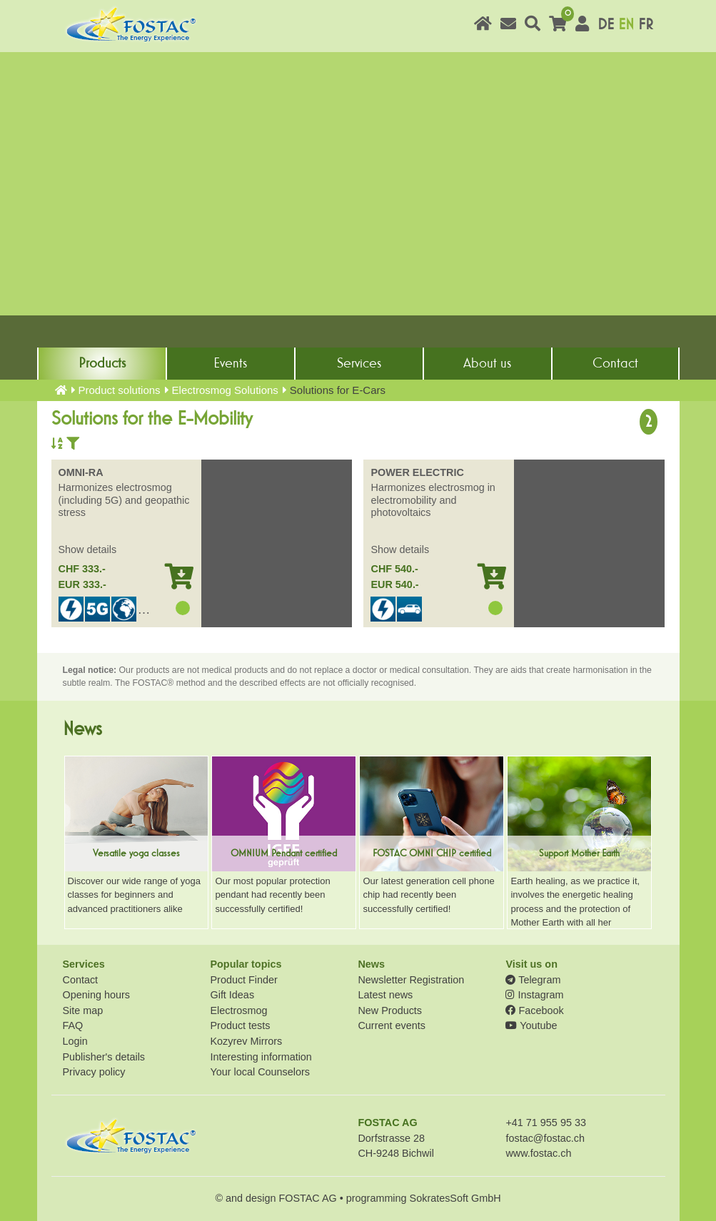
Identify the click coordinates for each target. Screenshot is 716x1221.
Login (75, 1041)
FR (645, 24)
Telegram (532, 980)
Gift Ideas (232, 994)
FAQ (73, 1025)
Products (102, 363)
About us (487, 363)
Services (359, 363)
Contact (615, 363)
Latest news (385, 994)
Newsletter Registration (411, 980)
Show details (88, 549)
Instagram (534, 994)
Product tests (240, 1025)
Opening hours (96, 994)
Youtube (531, 1025)
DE (605, 24)
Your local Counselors (259, 1072)
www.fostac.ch (538, 1153)
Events (230, 363)
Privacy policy (94, 1072)
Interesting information (260, 1057)
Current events (391, 1025)
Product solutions (120, 390)
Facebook (534, 1010)
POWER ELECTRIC (416, 472)
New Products (390, 1010)
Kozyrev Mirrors (246, 1041)
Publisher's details (104, 1057)
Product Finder (243, 980)
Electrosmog (238, 1010)
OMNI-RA (81, 472)
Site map (83, 1010)
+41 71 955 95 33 (545, 1122)
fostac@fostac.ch (545, 1138)
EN (626, 24)
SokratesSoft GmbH (455, 1198)
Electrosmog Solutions (225, 390)
